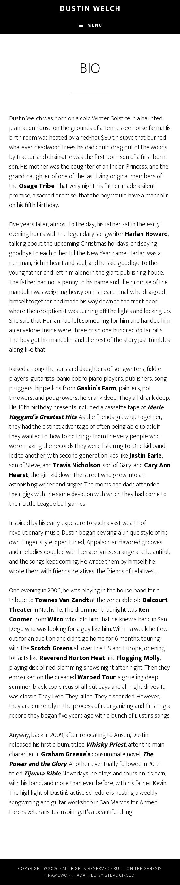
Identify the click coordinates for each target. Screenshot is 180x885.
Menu (94, 25)
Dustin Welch (90, 8)
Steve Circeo (120, 875)
